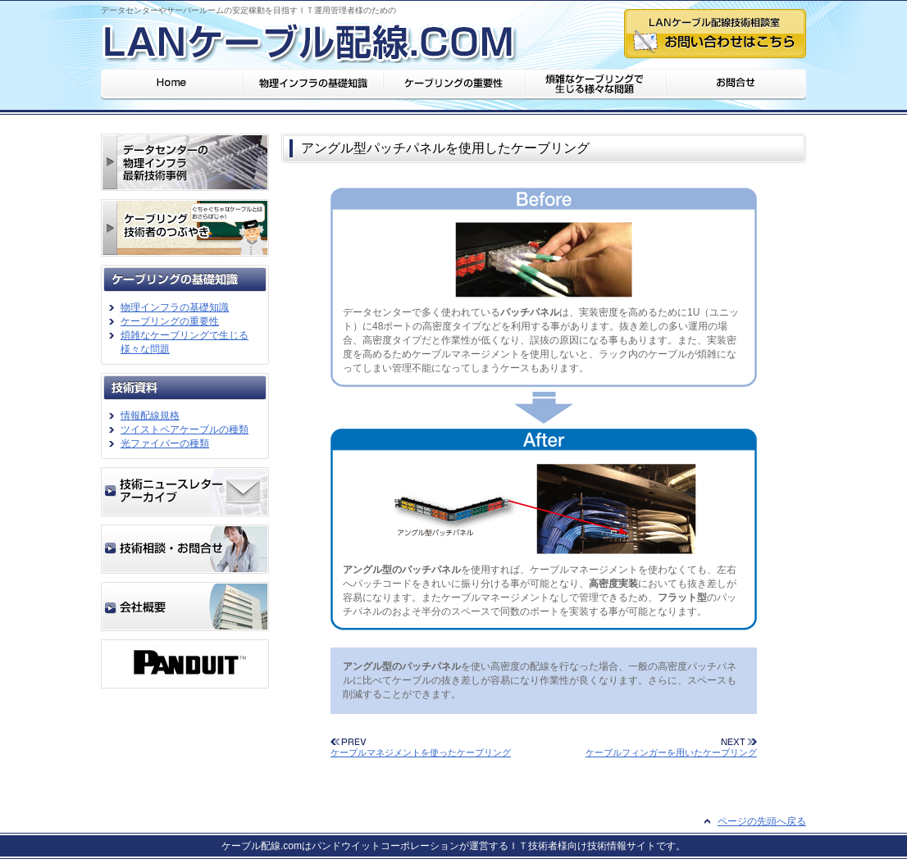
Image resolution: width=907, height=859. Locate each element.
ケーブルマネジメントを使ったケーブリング (420, 752)
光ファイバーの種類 (165, 443)
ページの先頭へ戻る (762, 821)
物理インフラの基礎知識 (175, 307)
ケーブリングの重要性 (170, 321)
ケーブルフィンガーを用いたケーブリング (671, 752)
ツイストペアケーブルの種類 (184, 429)
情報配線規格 (150, 415)
